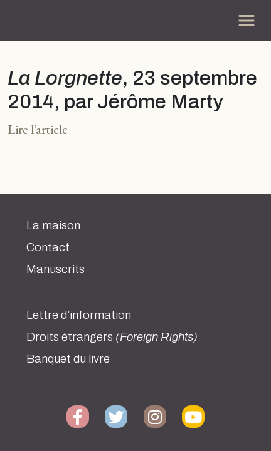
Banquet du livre (68, 359)
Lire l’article (38, 129)
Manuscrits (55, 269)
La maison (53, 225)
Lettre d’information (78, 315)
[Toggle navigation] (246, 21)
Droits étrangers (112, 337)
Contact (48, 247)
